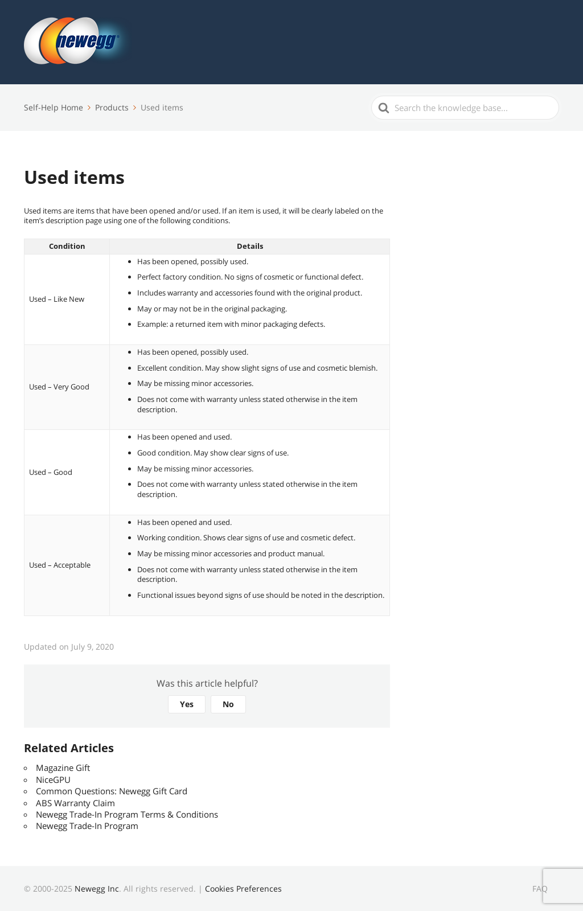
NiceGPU (53, 779)
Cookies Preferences (243, 888)
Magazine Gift (63, 767)
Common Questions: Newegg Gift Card (111, 791)
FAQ (540, 888)
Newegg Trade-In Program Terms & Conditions (127, 814)
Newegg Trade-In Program (87, 825)
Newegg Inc (97, 888)
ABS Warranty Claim (75, 803)
